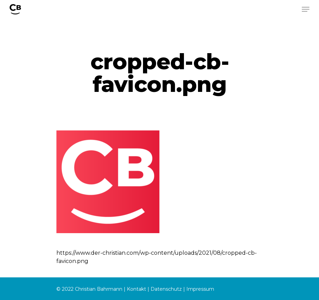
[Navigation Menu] (305, 9)
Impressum (200, 289)
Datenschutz (166, 289)
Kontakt (136, 289)
